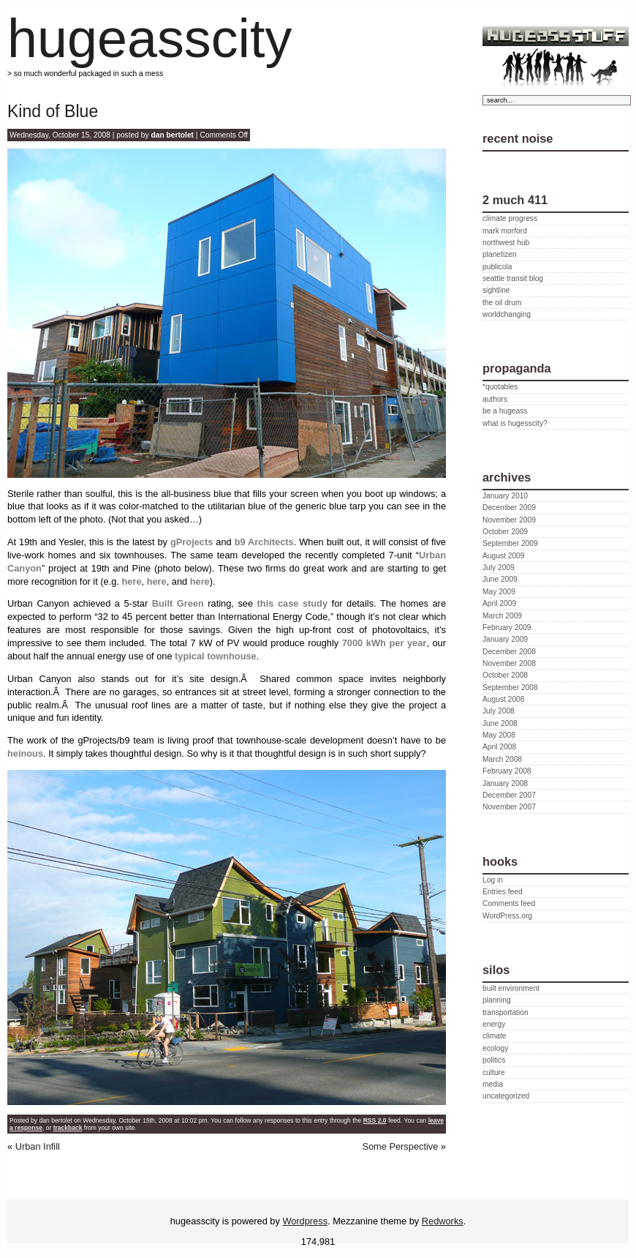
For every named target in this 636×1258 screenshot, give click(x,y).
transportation (505, 1012)
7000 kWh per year (384, 642)
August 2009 (503, 556)
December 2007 (509, 795)
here (131, 581)
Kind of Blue (52, 111)
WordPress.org (507, 916)
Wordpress (305, 1221)
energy (493, 1024)
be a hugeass (504, 411)
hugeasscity (149, 38)
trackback (68, 1127)
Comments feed (508, 903)
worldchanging (506, 314)
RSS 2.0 (375, 1120)
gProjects (191, 541)
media (492, 1084)
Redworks (442, 1221)
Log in (492, 880)
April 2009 (499, 603)
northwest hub (505, 243)
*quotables (500, 387)
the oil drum (501, 303)
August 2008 (503, 699)
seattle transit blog (512, 278)
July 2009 (498, 568)
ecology (495, 1048)
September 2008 (510, 688)
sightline (496, 290)
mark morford (504, 231)
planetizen (499, 254)
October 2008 (505, 675)
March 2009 (502, 616)
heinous (25, 753)
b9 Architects (264, 541)
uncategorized (505, 1096)
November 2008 (509, 663)
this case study (292, 603)
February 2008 (506, 771)
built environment (511, 988)
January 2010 (505, 496)
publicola (497, 267)
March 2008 (502, 759)
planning (496, 1000)
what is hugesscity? (515, 423)
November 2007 (509, 807)
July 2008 (498, 711)
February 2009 (506, 628)
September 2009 (510, 543)
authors (494, 399)
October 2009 (505, 532)
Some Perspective (400, 1146)
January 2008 (505, 783)
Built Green (178, 603)
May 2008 (498, 735)
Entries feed (502, 892)
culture (493, 1072)
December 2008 (509, 652)
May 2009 (498, 592)
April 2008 (499, 747)
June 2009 (500, 579)
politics (493, 1060)
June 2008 (500, 723)
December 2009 (509, 507)
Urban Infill (37, 1146)
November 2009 (509, 520)
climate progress (509, 218)
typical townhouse (216, 656)
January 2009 (505, 639)
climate (494, 1036)
